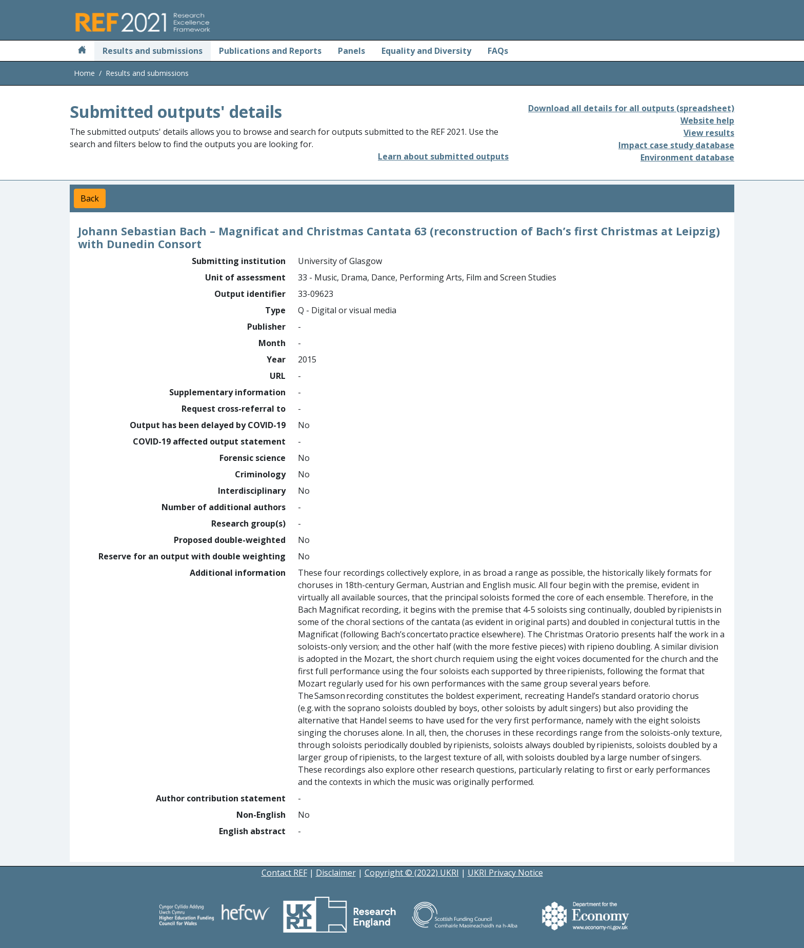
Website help (707, 120)
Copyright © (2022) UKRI (412, 872)
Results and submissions (153, 50)
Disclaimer (336, 872)
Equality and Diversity (426, 50)
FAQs (498, 50)
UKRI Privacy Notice (505, 872)
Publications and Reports (270, 50)
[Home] (82, 51)
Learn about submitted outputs (443, 156)
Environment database (687, 157)
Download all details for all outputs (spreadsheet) (631, 108)
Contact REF (284, 872)
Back (90, 198)
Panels (351, 50)
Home (84, 73)
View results (709, 132)
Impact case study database (676, 145)
